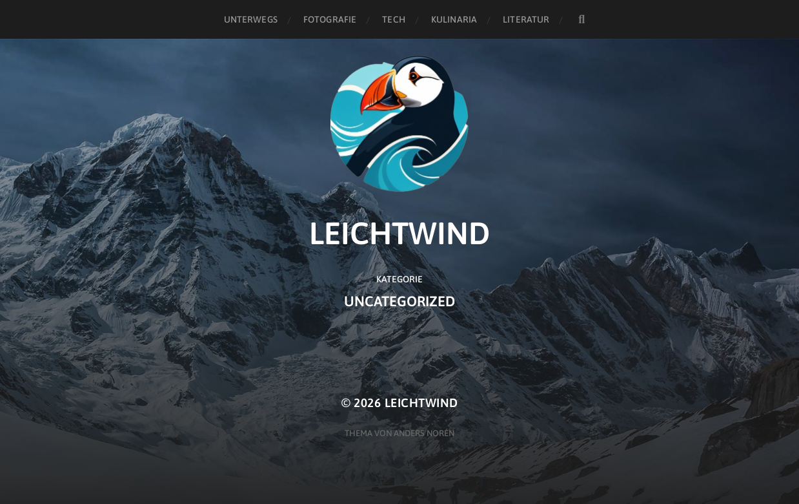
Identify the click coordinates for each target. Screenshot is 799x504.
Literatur (526, 19)
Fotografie (329, 19)
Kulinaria (454, 19)
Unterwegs (251, 19)
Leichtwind (421, 402)
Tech (393, 19)
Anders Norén (424, 433)
